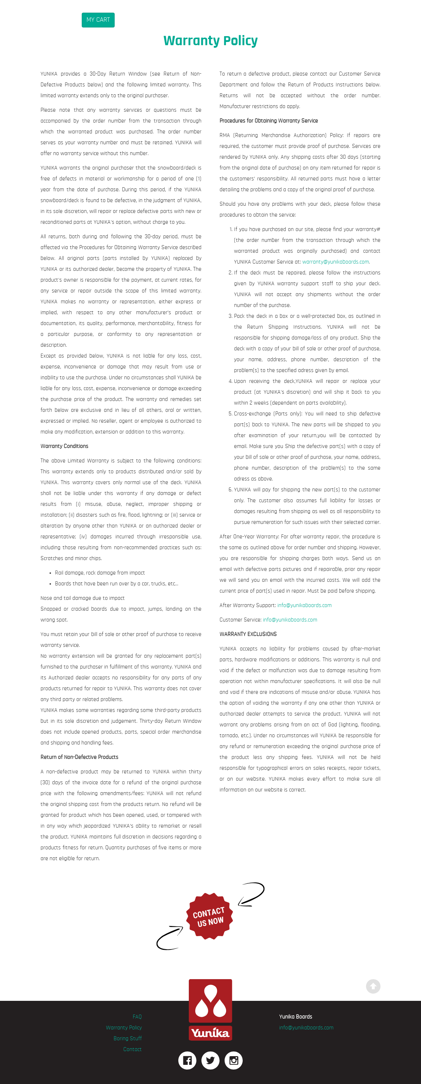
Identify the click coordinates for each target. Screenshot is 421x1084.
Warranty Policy (124, 1028)
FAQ (137, 1017)
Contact (132, 1050)
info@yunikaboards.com (304, 606)
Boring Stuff (128, 1039)
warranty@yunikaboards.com (335, 262)
